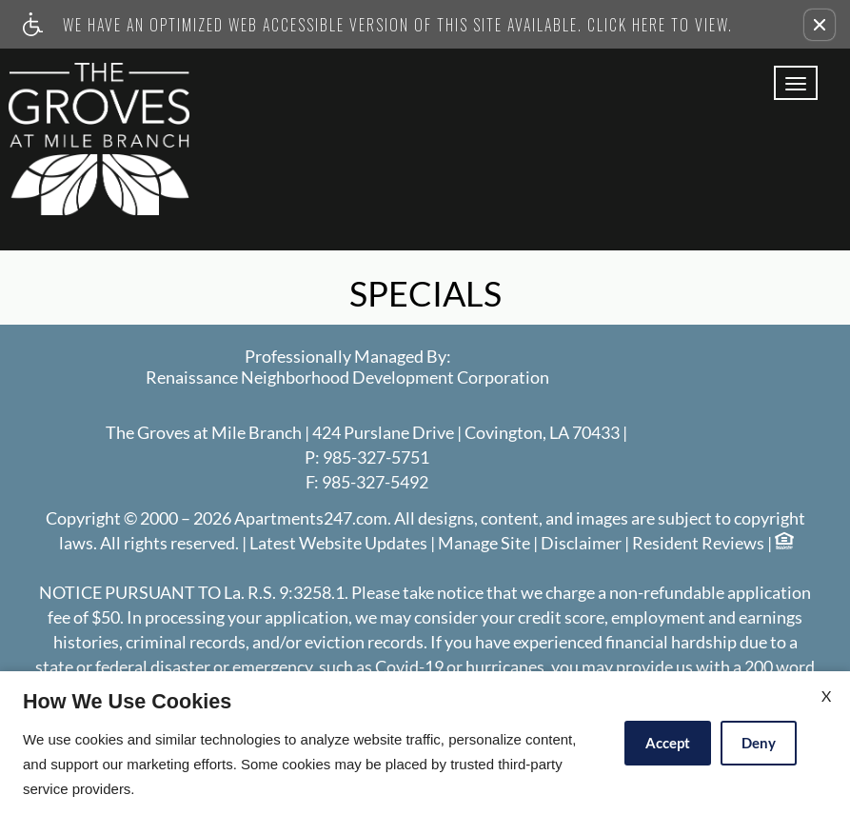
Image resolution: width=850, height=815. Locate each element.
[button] (819, 25)
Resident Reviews (698, 543)
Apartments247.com (310, 518)
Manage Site (484, 543)
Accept (667, 742)
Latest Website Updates (338, 543)
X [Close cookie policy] (826, 695)
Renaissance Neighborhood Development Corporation (347, 378)
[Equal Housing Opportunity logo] (783, 543)
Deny (758, 742)
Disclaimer (581, 543)
